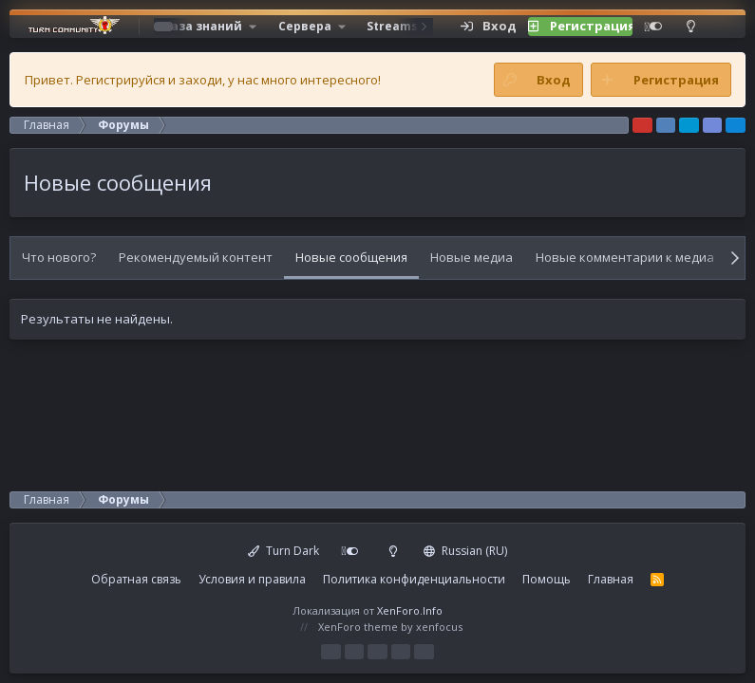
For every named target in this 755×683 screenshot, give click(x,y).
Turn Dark (283, 551)
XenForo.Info (410, 610)
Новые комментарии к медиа (625, 257)
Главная (610, 579)
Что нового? (59, 257)
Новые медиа (471, 257)
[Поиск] (719, 26)
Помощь (546, 579)
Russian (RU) (465, 551)
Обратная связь (136, 579)
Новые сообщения (351, 257)
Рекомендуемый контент (196, 257)
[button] (209, 26)
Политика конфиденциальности (414, 579)
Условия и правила (252, 579)
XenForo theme (358, 626)
